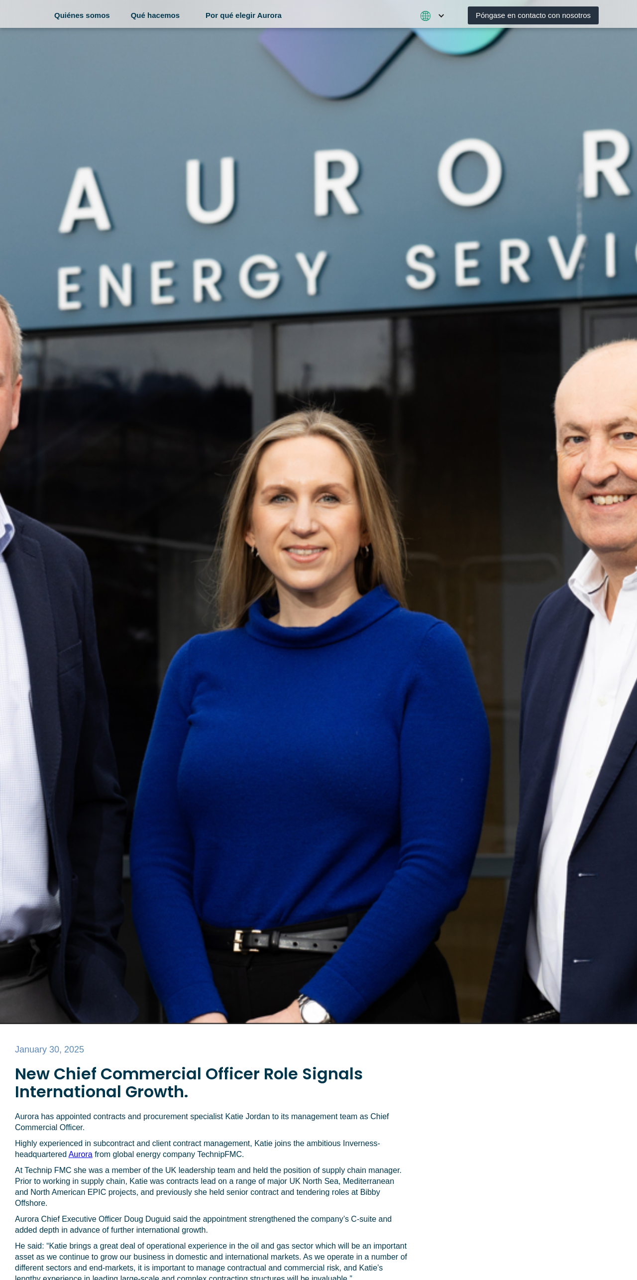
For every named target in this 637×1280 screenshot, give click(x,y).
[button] (86, 14)
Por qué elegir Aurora (244, 15)
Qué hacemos (155, 15)
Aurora (81, 1154)
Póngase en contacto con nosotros (533, 15)
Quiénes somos (82, 15)
